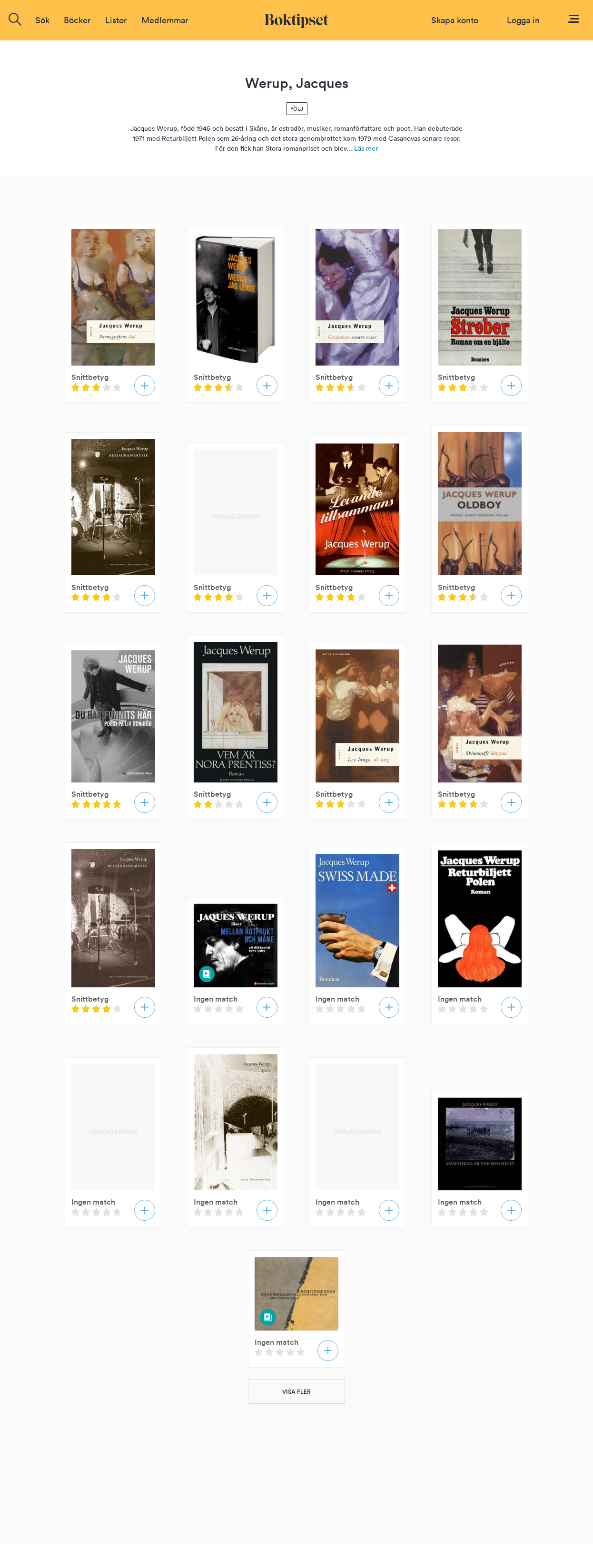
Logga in (523, 20)
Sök (42, 20)
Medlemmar (164, 20)
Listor (116, 20)
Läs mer (366, 148)
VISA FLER (296, 1392)
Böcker (77, 20)
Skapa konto (454, 20)
